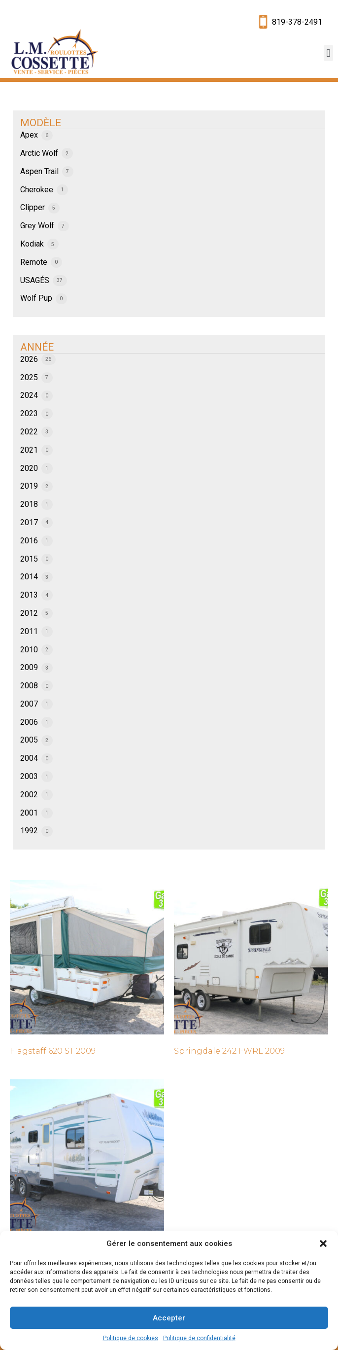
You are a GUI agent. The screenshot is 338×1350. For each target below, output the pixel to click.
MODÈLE (40, 123)
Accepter (169, 1318)
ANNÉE (37, 347)
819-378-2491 (297, 22)
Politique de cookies (130, 1338)
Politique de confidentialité (199, 1338)
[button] (323, 1243)
